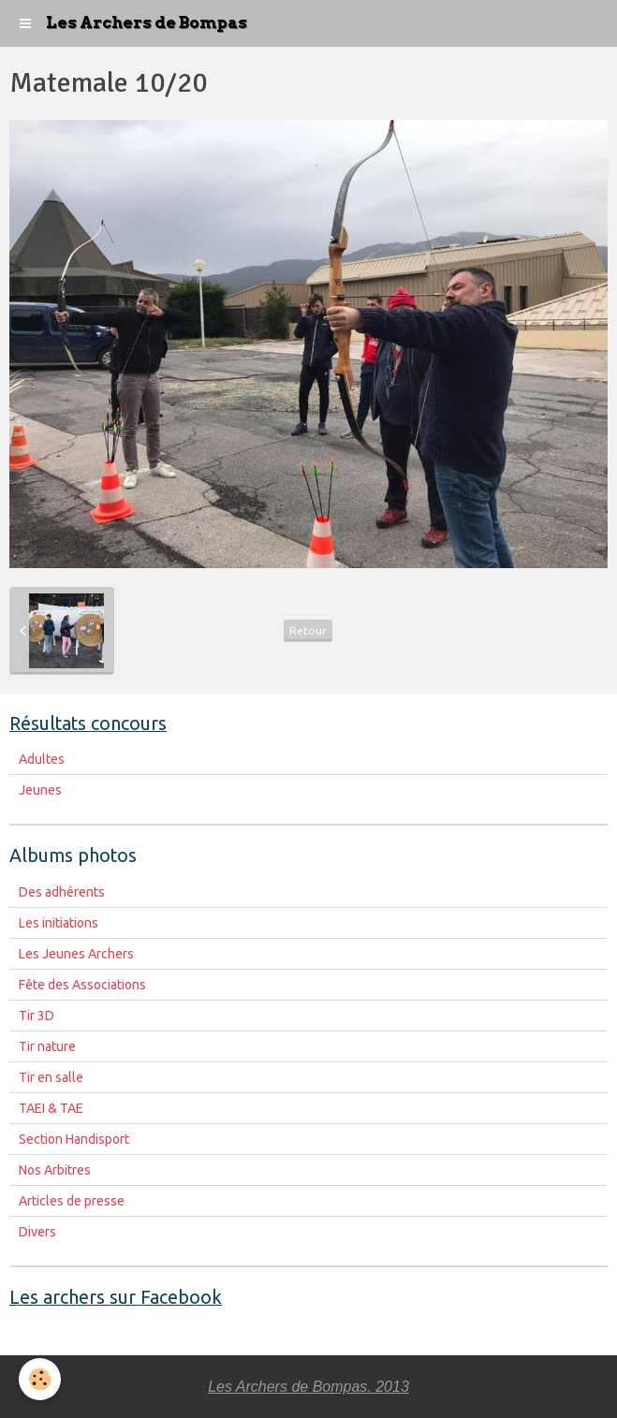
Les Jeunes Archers (76, 953)
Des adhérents (62, 891)
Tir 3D (36, 1015)
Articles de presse (72, 1200)
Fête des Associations (82, 984)
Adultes (42, 759)
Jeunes (40, 789)
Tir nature (47, 1046)
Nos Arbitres (55, 1169)
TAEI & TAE (51, 1108)
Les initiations (58, 922)
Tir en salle (51, 1077)
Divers (37, 1231)
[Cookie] (40, 1379)
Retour (308, 630)
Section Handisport (74, 1139)
